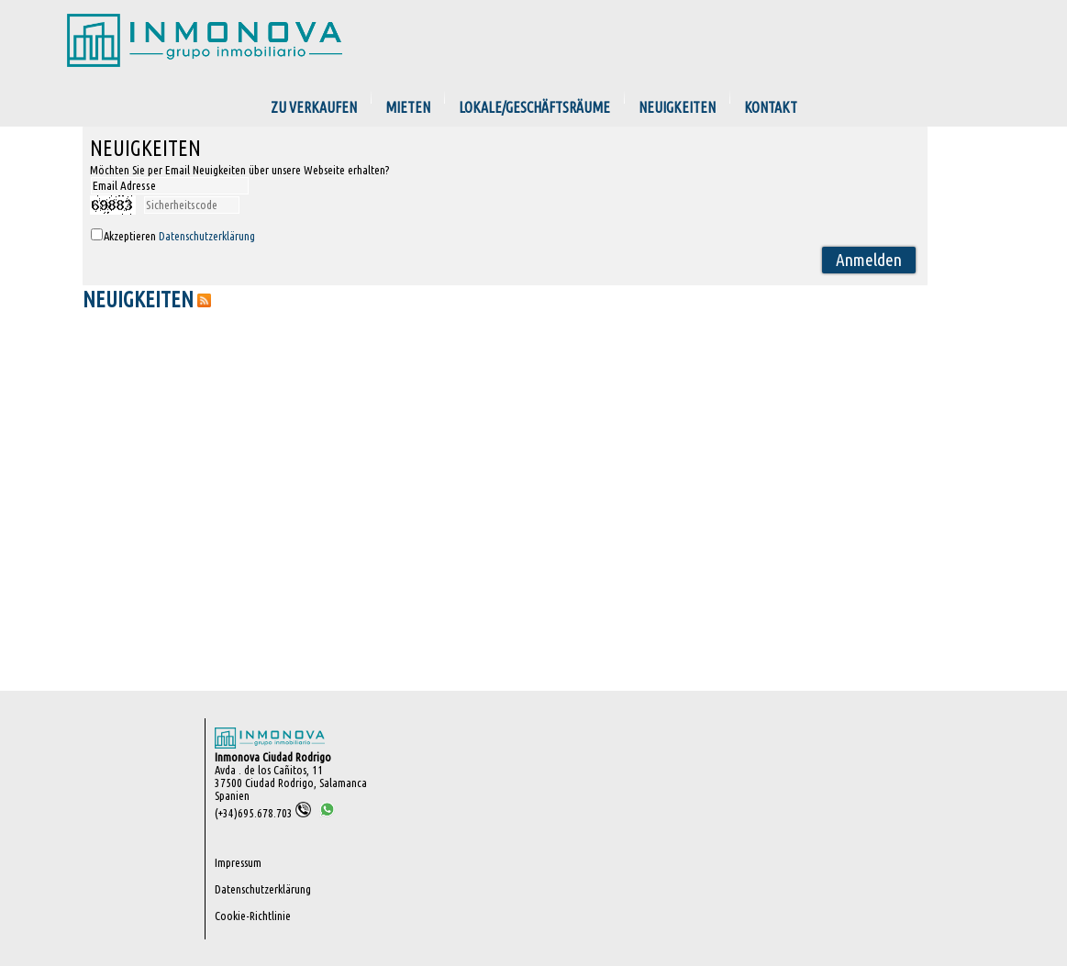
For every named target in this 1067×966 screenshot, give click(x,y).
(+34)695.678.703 (263, 812)
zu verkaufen (314, 107)
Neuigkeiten (677, 107)
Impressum (238, 862)
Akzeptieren (179, 235)
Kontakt (770, 107)
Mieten (407, 107)
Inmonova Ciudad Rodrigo (273, 756)
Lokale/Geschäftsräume (534, 107)
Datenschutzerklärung (207, 235)
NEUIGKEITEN (138, 299)
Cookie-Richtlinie (253, 915)
